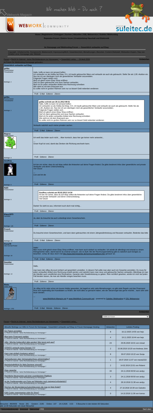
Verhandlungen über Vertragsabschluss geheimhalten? (27, 359)
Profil (36, 94)
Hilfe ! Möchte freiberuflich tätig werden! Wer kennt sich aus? (29, 342)
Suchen (68, 34)
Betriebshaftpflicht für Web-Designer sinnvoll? (23, 365)
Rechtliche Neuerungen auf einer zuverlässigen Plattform (28, 376)
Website (49, 308)
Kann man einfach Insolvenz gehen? (19, 353)
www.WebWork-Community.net (81, 299)
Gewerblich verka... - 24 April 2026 (75, 59)
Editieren (49, 94)
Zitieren (57, 94)
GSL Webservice (132, 299)
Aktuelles (77, 34)
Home (37, 34)
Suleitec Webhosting (108, 34)
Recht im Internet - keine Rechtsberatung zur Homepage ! (35, 59)
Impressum (24, 409)
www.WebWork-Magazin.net (54, 299)
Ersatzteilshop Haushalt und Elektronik (91, 38)
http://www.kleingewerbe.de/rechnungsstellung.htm (84, 254)
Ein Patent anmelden (13, 331)
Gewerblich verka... (69, 322)
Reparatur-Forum (51, 38)
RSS (42, 409)
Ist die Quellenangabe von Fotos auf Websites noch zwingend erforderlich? (35, 381)
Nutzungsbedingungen (9, 409)
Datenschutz (34, 409)
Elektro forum (67, 38)
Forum (6, 59)
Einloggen (58, 34)
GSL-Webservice (90, 34)
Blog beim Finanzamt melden (16, 336)
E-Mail (42, 94)
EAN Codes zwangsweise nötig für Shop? (21, 393)
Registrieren (47, 34)
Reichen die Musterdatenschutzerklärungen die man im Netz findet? (32, 387)
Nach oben (147, 409)
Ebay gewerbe (10, 370)
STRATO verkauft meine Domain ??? (19, 348)
